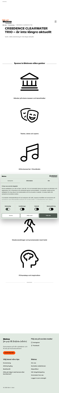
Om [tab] (49, 180)
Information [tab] (29, 180)
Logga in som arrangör (39, 378)
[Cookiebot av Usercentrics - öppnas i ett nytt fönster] (50, 176)
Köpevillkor (35, 369)
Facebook (36, 345)
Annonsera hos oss (37, 375)
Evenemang (11, 25)
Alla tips (4, 25)
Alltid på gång (8, 366)
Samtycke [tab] (10, 180)
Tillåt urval (29, 215)
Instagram (36, 342)
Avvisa (11, 215)
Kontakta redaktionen (38, 366)
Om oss (33, 363)
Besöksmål (7, 369)
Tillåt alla (48, 215)
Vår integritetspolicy (38, 372)
